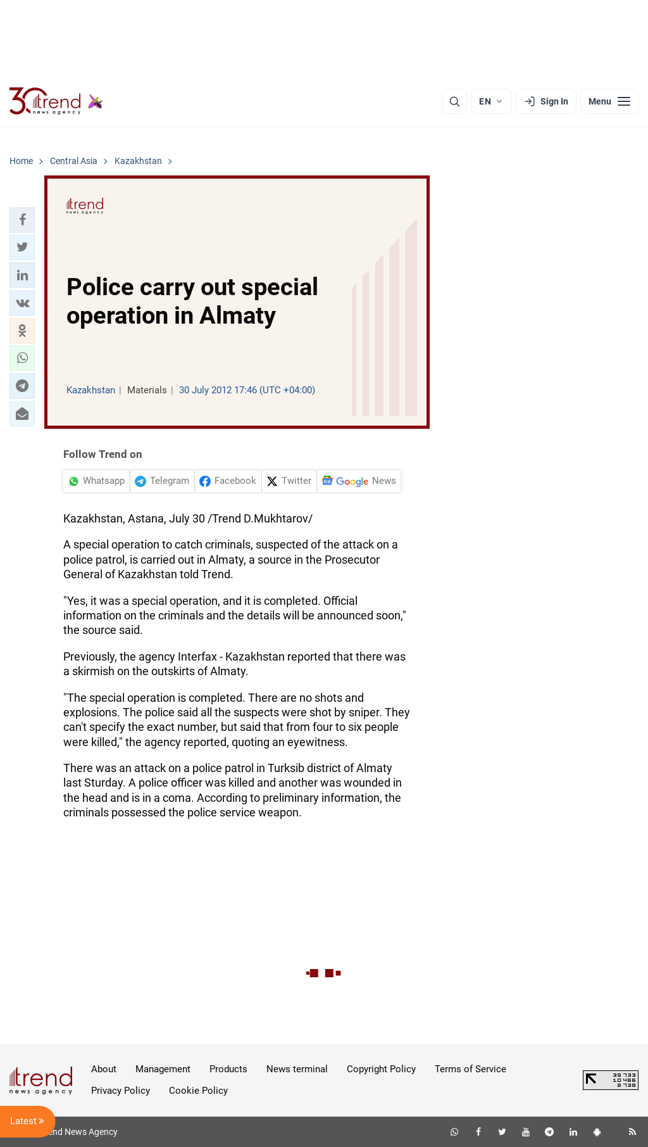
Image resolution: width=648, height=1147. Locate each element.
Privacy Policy (120, 1090)
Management (162, 1069)
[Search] (454, 101)
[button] (22, 220)
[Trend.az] (56, 101)
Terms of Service (470, 1069)
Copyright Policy (381, 1069)
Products (228, 1069)
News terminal (297, 1069)
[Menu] (609, 101)
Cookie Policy (198, 1090)
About (103, 1069)
